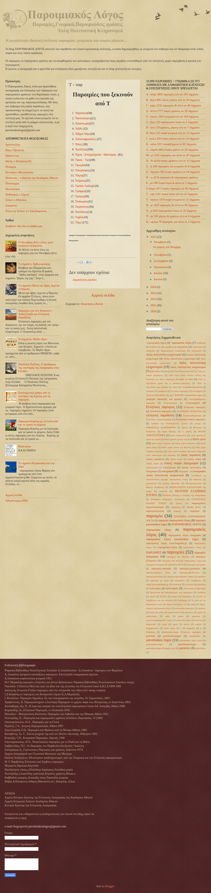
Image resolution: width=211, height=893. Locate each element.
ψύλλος (198, 620)
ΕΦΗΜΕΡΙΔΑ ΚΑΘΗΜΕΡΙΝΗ (161, 427)
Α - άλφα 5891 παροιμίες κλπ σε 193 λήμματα (172, 94)
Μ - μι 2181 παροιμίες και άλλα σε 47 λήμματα (173, 155)
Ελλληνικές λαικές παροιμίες (191, 419)
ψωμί (175, 624)
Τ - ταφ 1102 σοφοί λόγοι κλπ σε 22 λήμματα (172, 194)
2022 (153, 299)
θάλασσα (197, 427)
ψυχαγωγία (151, 624)
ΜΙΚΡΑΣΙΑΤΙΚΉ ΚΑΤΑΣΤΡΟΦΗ (185, 487)
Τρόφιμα (80, 191)
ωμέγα (198, 624)
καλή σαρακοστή (178, 435)
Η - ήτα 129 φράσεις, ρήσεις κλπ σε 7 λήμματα (172, 127)
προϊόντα (201, 592)
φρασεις (202, 608)
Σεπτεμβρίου (161, 260)
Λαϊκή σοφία (152, 463)
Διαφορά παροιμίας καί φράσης (164, 399)
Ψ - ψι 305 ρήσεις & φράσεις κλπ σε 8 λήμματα (173, 216)
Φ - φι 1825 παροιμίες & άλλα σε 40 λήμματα (172, 205)
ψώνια (186, 624)
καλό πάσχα (196, 451)
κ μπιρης (187, 431)
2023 (153, 293)
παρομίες (201, 576)
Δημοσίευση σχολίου (85, 279)
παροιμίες (175, 551)
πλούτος (189, 584)
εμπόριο (155, 423)
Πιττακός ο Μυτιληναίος (19, 172)
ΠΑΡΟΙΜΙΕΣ (154, 552)
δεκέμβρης (197, 391)
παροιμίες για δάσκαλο (178, 556)
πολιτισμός (172, 588)
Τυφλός (79, 217)
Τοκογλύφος (82, 170)
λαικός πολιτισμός (191, 467)
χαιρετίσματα (174, 612)
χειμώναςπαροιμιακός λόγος (159, 620)
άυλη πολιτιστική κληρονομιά (188, 367)
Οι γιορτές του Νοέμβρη (167, 247)
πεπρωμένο (180, 580)
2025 (153, 236)
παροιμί (177, 511)
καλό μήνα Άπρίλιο (161, 443)
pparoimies (201, 648)
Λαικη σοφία (176, 459)
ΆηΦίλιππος (155, 347)
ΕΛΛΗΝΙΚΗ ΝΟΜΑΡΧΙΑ (189, 411)
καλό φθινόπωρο (154, 455)
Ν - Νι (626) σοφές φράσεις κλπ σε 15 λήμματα (173, 160)
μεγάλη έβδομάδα (171, 483)
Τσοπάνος (81, 212)
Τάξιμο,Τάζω (82, 133)
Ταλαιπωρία (82, 123)
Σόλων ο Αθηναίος (16, 199)
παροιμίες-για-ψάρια (196, 564)
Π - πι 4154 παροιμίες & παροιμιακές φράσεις (172, 177)
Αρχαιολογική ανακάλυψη (173, 351)
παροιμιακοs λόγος (192, 547)
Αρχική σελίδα (102, 295)
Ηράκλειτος (12, 155)
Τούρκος (80, 180)
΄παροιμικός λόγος (181, 342)
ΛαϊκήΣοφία (169, 467)
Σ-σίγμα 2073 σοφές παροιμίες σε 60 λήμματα (172, 188)
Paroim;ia (150, 632)
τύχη (193, 604)
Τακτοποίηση (83, 118)
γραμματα (162, 391)
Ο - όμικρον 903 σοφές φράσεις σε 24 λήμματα (173, 171)
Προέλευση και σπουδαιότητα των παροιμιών (171, 592)
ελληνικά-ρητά (170, 403)
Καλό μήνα (24, 446)
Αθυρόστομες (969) (16, 500)
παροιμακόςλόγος (155, 511)
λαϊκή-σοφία (151, 467)
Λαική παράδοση (155, 459)
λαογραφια (151, 471)
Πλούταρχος (12, 183)
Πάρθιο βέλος (194, 507)
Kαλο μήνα (169, 628)
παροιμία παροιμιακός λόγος (174, 520)
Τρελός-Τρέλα (83, 185)
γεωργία (186, 371)
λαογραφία (167, 471)
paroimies (184, 648)
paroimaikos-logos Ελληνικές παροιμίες (181, 632)
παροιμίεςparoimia (154, 576)
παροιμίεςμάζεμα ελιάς (158, 572)
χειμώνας (196, 616)
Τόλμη (78, 175)
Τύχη (78, 222)
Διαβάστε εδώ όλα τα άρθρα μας (23, 226)
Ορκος (179, 503)
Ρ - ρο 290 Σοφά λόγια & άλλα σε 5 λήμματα (171, 183)
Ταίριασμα (81, 113)
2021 (153, 305)
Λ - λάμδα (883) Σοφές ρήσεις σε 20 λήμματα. (172, 149)
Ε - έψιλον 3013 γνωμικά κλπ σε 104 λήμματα (172, 116)
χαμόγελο (189, 612)
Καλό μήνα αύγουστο (185, 443)
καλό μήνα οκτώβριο (177, 451)
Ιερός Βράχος (169, 431)
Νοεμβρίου (160, 242)
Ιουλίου (158, 273)
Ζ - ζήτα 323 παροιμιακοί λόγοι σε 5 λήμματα (172, 122)
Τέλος (78, 144)
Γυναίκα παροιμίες (179, 391)
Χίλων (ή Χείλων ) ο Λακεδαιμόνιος (26, 211)
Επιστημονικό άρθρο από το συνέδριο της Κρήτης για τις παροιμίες (34, 396)
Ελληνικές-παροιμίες (161, 411)
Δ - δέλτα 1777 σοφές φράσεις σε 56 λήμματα (172, 111)
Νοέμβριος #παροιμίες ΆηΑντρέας (168, 499)
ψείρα (179, 620)
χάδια (161, 612)
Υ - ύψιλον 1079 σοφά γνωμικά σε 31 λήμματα (172, 199)
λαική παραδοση (191, 455)
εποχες (198, 423)
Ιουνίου (158, 279)
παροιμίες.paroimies (189, 568)
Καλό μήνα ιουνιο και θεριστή (176, 447)
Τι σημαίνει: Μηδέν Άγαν (32, 339)
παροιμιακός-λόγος (167, 547)
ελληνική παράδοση (160, 415)
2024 (153, 287)
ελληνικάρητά (192, 402)
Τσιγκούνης (82, 206)
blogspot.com (152, 628)
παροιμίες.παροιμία (161, 568)
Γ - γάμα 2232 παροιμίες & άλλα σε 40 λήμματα (173, 105)
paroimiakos (195, 636)
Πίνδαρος (10, 166)
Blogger (109, 886)
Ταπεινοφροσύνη (85, 139)
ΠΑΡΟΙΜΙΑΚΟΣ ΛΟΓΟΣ (187, 524)
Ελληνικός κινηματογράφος (158, 419)
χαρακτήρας (151, 616)
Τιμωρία (80, 165)
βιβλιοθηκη (155, 371)
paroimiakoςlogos (172, 636)
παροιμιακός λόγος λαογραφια (184, 535)
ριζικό (152, 596)
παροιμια (194, 511)
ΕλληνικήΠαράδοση (192, 415)
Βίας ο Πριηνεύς (14, 150)
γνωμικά (150, 391)
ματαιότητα (151, 483)
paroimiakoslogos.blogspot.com (160, 648)
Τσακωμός (81, 201)
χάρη (167, 616)
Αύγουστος (196, 351)
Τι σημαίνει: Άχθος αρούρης (34, 264)
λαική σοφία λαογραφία (181, 463)
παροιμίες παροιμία (155, 564)
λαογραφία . (184, 471)
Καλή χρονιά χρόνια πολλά (177, 439)
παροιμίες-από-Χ (175, 564)
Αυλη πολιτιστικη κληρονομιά (163, 354)
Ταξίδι (78, 128)
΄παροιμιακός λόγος (156, 342)
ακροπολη (182, 346)
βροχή (167, 371)
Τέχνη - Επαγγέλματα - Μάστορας (95, 154)
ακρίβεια (169, 347)
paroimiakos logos (158, 640)
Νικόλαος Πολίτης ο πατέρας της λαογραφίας (184, 495)
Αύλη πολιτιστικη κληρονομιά (179, 358)
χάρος (180, 616)
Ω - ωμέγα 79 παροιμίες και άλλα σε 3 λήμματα (173, 221)
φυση (152, 612)
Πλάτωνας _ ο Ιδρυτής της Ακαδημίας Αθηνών (31, 177)
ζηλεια (184, 427)
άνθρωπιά (150, 351)
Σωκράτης (11, 205)
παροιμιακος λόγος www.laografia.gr (166, 543)
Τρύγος (79, 196)
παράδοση (175, 507)
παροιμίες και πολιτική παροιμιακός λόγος (182, 560)
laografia (191, 628)
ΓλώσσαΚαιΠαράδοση (191, 387)
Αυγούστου (161, 267)
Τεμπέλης (81, 149)
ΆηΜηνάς (201, 343)
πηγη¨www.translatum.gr (157, 584)
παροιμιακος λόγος (158, 529)
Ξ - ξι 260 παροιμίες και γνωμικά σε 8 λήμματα (173, 166)
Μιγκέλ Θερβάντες (155, 487)
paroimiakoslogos (187, 644)
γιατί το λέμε (186, 379)
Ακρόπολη (197, 347)
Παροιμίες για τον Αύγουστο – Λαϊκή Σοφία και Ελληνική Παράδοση (35, 314)
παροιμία (154, 515)
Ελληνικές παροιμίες (195, 407)
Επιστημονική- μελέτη (177, 423)
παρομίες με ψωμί (159, 580)
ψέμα (188, 620)
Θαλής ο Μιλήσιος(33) (18, 161)
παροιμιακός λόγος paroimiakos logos (172, 539)
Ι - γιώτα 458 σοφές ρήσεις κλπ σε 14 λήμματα (172, 138)
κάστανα (171, 455)
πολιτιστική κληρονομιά (194, 588)
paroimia (150, 636)
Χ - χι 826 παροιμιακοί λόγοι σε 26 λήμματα (171, 210)
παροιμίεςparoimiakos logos (180, 576)
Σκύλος (163, 596)
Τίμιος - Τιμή (82, 159)
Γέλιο (176, 371)
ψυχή (164, 624)
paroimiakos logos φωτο (190, 640)
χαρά (200, 612)
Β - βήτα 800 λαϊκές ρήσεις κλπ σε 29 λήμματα (173, 100)
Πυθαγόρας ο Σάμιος (17, 194)
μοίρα (148, 491)
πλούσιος (177, 584)
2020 (153, 311)
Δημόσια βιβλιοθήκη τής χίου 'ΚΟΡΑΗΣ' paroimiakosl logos (174, 395)
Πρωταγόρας (12, 189)
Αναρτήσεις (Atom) (92, 303)
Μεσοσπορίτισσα (193, 483)
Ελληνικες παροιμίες (160, 407)
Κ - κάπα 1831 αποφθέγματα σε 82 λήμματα (171, 144)
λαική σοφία (194, 459)
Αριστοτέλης (12, 144)
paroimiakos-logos (154, 644)
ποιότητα (201, 584)
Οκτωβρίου (160, 254)
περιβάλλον (196, 580)
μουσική (163, 491)
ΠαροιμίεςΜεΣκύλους (189, 572)
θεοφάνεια (150, 431)
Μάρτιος (197, 479)
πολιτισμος (155, 588)
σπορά (175, 596)
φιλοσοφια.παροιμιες (184, 608)
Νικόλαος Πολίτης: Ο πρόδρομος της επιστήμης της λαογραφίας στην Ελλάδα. (38, 368)
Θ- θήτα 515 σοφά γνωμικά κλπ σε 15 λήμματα (173, 133)
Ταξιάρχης (182, 600)
